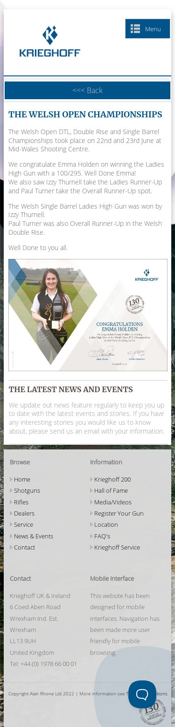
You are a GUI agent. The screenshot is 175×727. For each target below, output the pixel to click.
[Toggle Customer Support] (142, 694)
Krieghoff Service (117, 547)
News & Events (33, 536)
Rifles (21, 502)
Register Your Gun (119, 513)
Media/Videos (113, 502)
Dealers (24, 513)
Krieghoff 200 (112, 479)
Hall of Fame (111, 490)
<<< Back (87, 90)
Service (23, 524)
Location (106, 524)
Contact (24, 547)
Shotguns (27, 490)
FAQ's (102, 536)
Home (22, 479)
